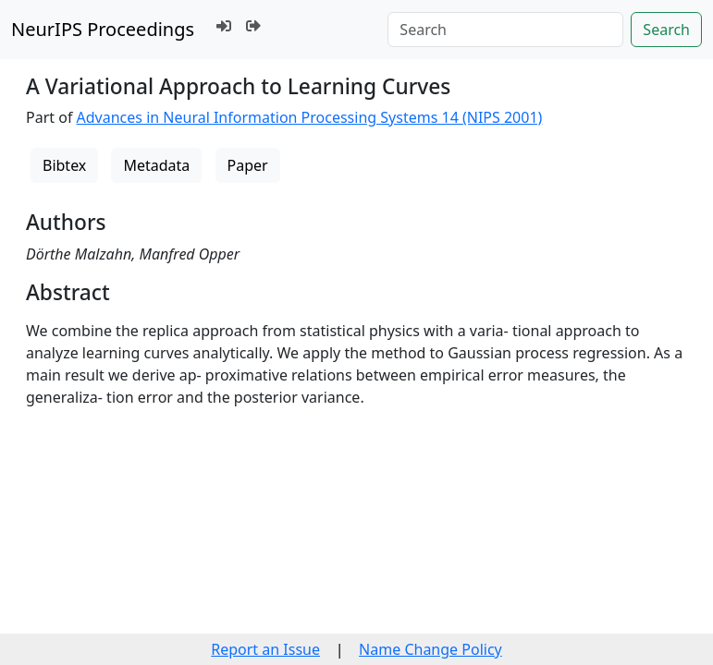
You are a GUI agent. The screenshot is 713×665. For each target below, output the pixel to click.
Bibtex (64, 165)
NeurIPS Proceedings (102, 29)
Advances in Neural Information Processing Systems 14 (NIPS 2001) (310, 117)
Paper (247, 165)
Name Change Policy (430, 649)
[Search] (505, 29)
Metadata (156, 165)
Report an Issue (265, 649)
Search (666, 29)
